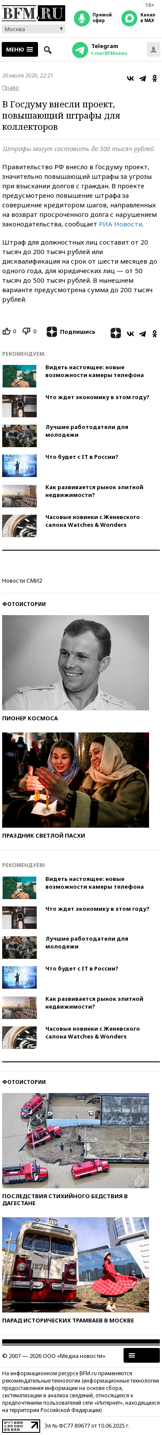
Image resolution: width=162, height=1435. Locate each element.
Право (10, 87)
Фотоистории (24, 604)
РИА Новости (120, 223)
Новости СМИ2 (22, 580)
